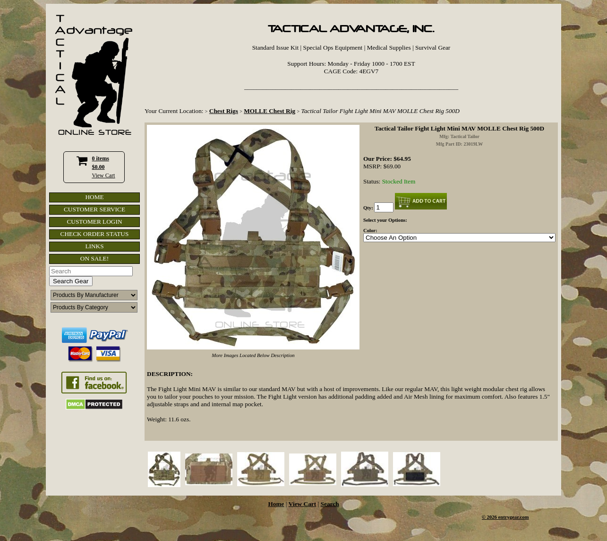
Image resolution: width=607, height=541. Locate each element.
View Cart (103, 175)
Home (276, 503)
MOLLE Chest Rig (269, 110)
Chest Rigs (223, 110)
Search (330, 503)
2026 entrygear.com (508, 517)
